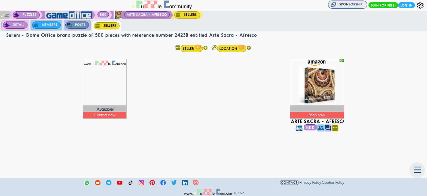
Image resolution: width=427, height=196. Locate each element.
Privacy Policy (310, 182)
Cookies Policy (333, 182)
